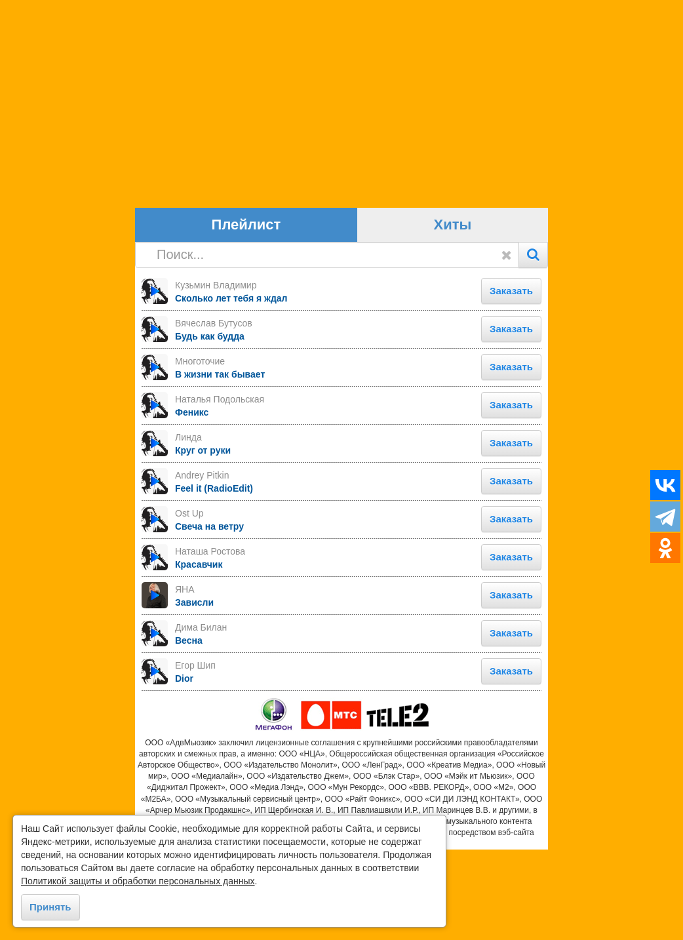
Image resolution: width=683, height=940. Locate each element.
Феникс (191, 502)
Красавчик (198, 654)
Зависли (194, 692)
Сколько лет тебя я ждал (231, 388)
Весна (189, 730)
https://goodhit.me (341, 934)
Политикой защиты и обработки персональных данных (138, 881)
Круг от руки (203, 540)
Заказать (511, 380)
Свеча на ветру (209, 616)
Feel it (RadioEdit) (214, 578)
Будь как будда (209, 426)
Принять (50, 906)
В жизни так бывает (220, 464)
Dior (184, 768)
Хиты (453, 315)
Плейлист (246, 315)
